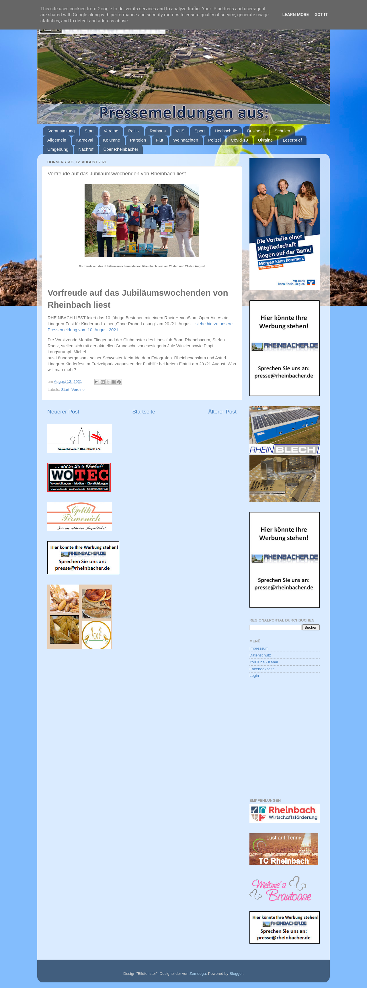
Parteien (138, 140)
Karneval (84, 140)
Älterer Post (222, 412)
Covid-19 (239, 140)
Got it (321, 14)
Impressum (259, 648)
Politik (134, 130)
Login (254, 675)
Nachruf (85, 149)
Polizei (214, 140)
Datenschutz (260, 655)
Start (89, 130)
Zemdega (198, 973)
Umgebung (57, 149)
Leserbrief (292, 140)
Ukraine (265, 140)
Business (256, 130)
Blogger (236, 973)
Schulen (282, 130)
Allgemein (56, 140)
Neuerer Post (63, 412)
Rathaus (158, 130)
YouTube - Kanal (263, 662)
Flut (159, 140)
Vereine (111, 130)
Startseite (143, 412)
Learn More (295, 14)
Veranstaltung (61, 130)
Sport (199, 130)
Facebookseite (262, 669)
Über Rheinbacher (120, 149)
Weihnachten (185, 140)
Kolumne (111, 140)
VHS (180, 130)
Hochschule (226, 130)
